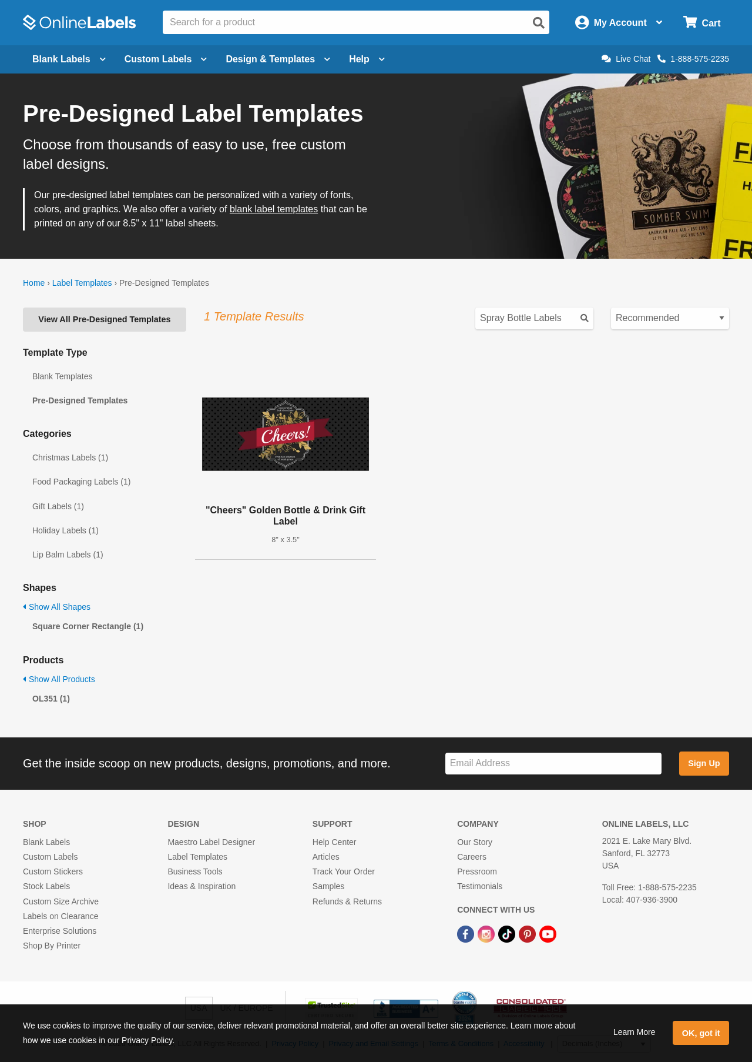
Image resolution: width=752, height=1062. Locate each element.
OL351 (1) (51, 698)
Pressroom (477, 871)
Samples (328, 886)
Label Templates (82, 283)
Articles (326, 856)
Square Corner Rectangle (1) (87, 626)
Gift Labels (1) (58, 506)
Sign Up (704, 763)
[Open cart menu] (701, 22)
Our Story (474, 842)
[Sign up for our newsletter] (553, 763)
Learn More (634, 1032)
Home (34, 283)
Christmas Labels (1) (70, 457)
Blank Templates (62, 376)
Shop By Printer (51, 945)
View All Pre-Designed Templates (104, 319)
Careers (471, 856)
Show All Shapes (56, 607)
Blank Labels (46, 842)
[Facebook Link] (466, 933)
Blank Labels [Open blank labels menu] (69, 59)
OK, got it (701, 1033)
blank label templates (274, 209)
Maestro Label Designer (211, 842)
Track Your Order (344, 871)
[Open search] (538, 23)
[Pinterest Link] (528, 933)
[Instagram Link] (487, 933)
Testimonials (479, 886)
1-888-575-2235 (693, 59)
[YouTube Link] (547, 933)
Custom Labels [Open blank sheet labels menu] (166, 59)
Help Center (335, 842)
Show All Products (59, 679)
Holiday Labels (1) (65, 530)
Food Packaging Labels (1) (81, 481)
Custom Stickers (53, 871)
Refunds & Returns (347, 901)
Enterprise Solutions (59, 931)
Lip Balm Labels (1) (67, 554)
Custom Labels (50, 856)
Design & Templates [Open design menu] (278, 59)
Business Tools (194, 871)
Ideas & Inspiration (201, 886)
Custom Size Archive (61, 901)
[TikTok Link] (508, 933)
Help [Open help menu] (367, 59)
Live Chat (626, 59)
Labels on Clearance (60, 916)
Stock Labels (46, 886)
